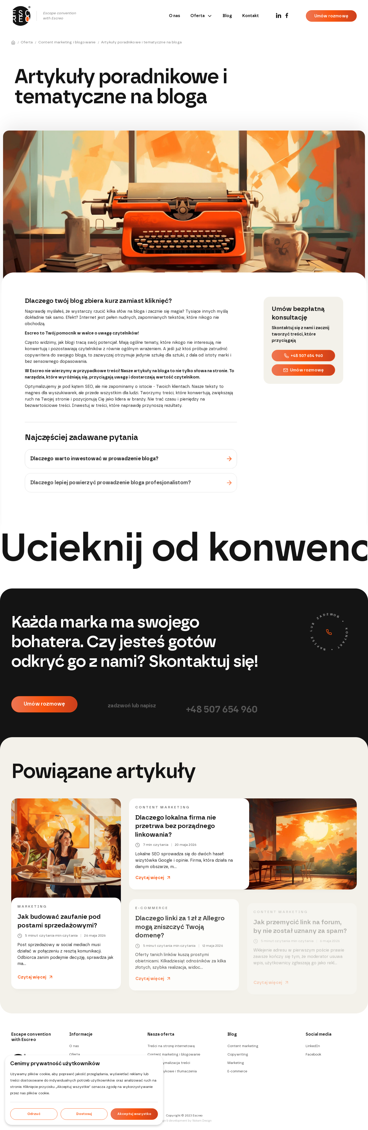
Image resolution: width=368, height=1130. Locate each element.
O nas (174, 16)
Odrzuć (33, 1114)
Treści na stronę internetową (170, 1046)
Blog (227, 16)
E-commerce (237, 1071)
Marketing (32, 907)
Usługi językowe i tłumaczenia (172, 1071)
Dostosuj (84, 1114)
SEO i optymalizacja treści (168, 1063)
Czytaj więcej (32, 977)
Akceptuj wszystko (134, 1114)
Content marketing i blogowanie (173, 1054)
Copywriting (237, 1054)
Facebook (313, 1054)
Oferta (201, 16)
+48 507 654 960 (303, 355)
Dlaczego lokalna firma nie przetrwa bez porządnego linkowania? (175, 829)
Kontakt (250, 16)
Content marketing (162, 810)
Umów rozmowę (331, 16)
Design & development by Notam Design (184, 1120)
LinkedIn (313, 1046)
